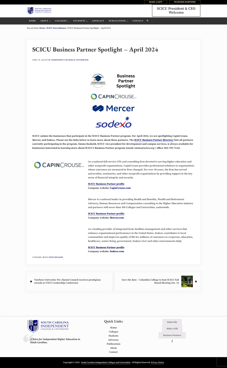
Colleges (113, 331)
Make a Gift (172, 328)
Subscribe (172, 322)
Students (113, 336)
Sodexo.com (117, 256)
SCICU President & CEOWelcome (176, 13)
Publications (113, 344)
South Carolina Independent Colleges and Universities (105, 362)
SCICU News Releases (53, 263)
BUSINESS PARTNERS (185, 2)
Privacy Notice (158, 362)
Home (113, 327)
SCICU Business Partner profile (106, 252)
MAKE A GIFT (155, 2)
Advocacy (113, 340)
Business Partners (172, 335)
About (113, 348)
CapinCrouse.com (120, 193)
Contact (113, 352)
